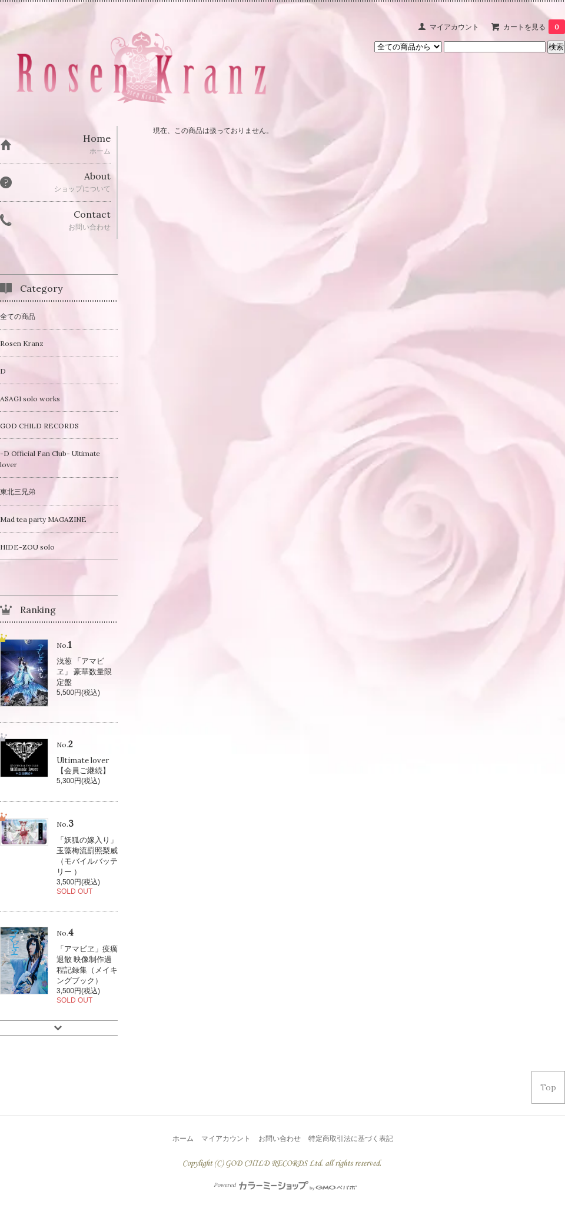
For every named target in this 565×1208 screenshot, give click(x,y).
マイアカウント (454, 26)
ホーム (183, 1138)
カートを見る (534, 26)
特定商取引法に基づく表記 (350, 1138)
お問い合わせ (279, 1138)
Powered (285, 1185)
